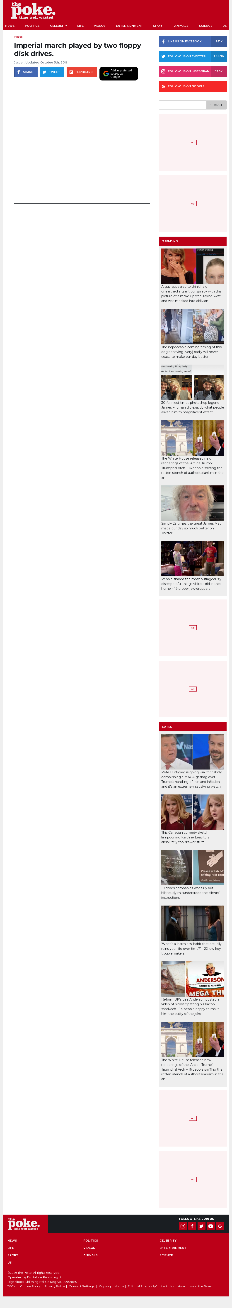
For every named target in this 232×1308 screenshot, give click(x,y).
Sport (158, 25)
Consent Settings (81, 1286)
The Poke (33, 10)
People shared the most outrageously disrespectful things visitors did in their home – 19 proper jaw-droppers (191, 584)
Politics (32, 25)
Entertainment (129, 25)
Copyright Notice (111, 1286)
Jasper (19, 62)
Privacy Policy (55, 1286)
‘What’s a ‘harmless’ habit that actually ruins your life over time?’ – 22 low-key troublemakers (191, 948)
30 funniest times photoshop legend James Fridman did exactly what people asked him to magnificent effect (192, 407)
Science (205, 25)
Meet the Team (201, 1286)
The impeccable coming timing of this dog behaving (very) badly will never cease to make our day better (191, 352)
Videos (100, 25)
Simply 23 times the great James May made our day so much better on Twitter (191, 528)
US (224, 25)
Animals (181, 25)
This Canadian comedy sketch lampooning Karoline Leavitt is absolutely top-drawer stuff (185, 837)
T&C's (11, 1286)
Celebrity (58, 25)
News (10, 25)
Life (80, 25)
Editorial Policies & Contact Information (156, 1286)
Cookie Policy (30, 1286)
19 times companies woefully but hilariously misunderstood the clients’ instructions (190, 893)
